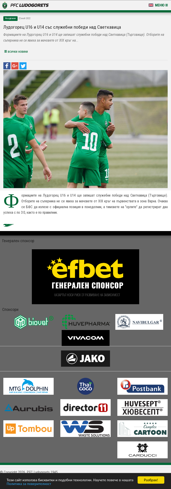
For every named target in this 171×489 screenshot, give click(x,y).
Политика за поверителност (29, 484)
